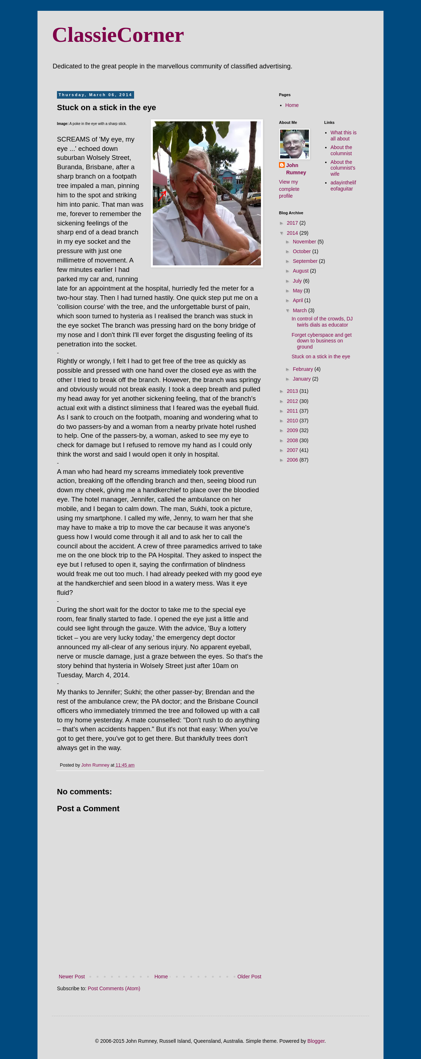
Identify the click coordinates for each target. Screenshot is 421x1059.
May (298, 290)
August (301, 271)
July (298, 281)
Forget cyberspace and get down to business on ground (322, 341)
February (303, 369)
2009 (293, 430)
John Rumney (296, 168)
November (305, 241)
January (302, 379)
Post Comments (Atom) (114, 988)
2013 (293, 391)
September (306, 261)
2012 (293, 401)
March (300, 310)
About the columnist (341, 150)
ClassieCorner (118, 34)
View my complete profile (289, 189)
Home (161, 976)
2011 (293, 411)
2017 (293, 223)
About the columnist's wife (343, 168)
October (302, 251)
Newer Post (72, 976)
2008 (293, 440)
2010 (293, 420)
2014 (293, 233)
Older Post (249, 976)
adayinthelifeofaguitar (343, 186)
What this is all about (343, 136)
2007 (293, 450)
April (298, 300)
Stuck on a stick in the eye (321, 356)
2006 (293, 460)
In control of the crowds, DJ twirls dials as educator (322, 322)
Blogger (315, 1041)
